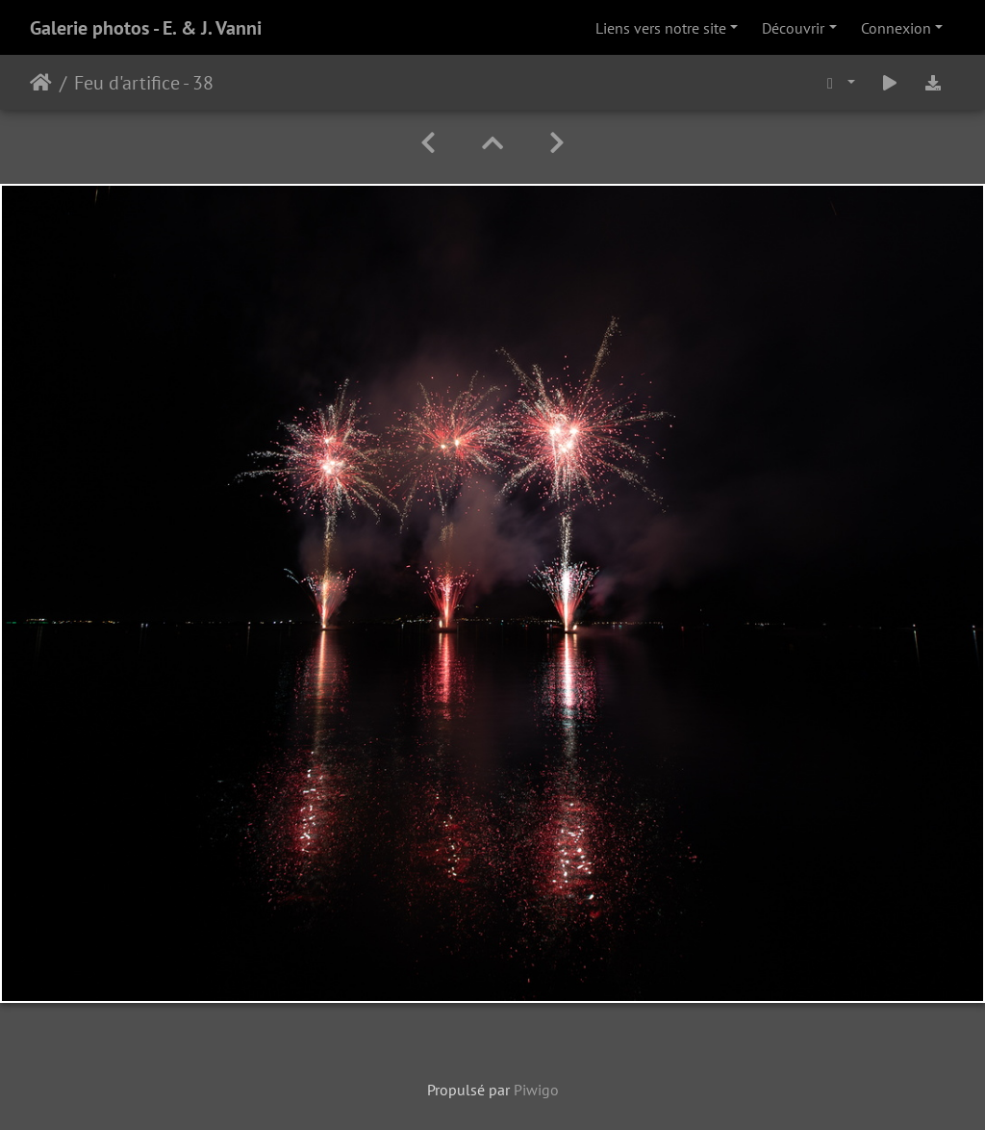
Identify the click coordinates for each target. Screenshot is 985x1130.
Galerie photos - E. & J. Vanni (146, 27)
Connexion (896, 28)
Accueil (41, 82)
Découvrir (793, 28)
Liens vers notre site (660, 28)
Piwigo (536, 1089)
